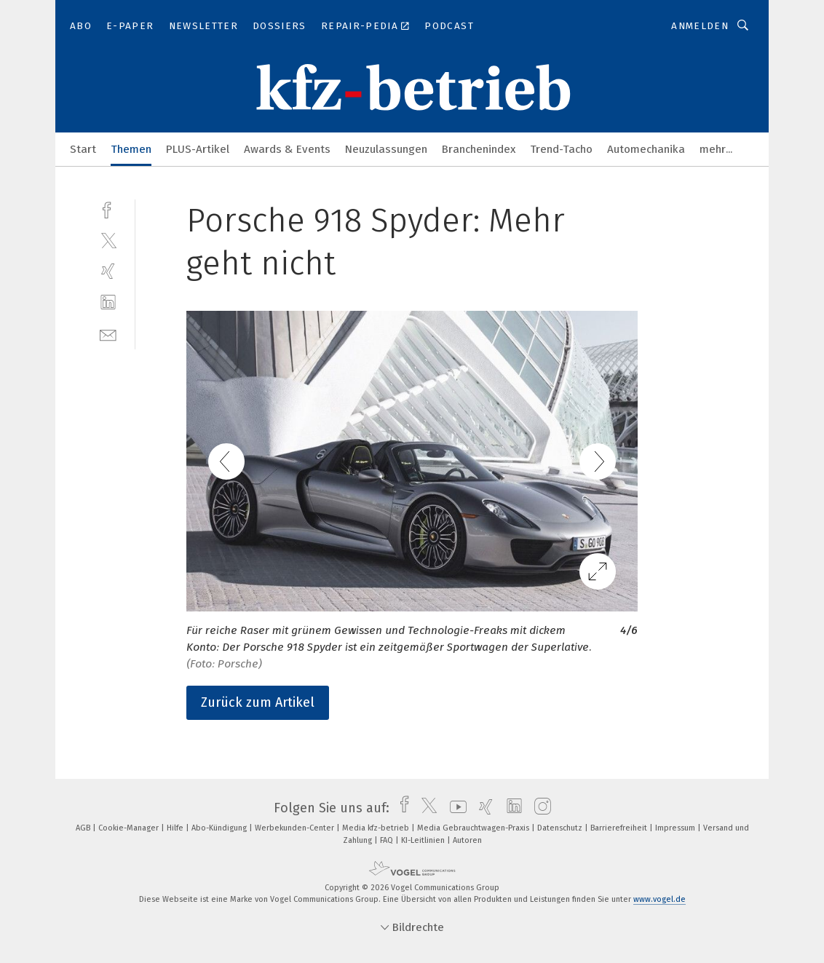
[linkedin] (108, 302)
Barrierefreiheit (619, 828)
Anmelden (700, 26)
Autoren (467, 840)
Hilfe (176, 828)
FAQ (387, 840)
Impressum (676, 828)
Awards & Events (287, 149)
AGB (84, 828)
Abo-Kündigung (220, 828)
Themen (131, 149)
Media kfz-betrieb (376, 828)
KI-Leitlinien (424, 840)
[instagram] (539, 808)
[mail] (108, 334)
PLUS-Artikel (197, 149)
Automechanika (646, 149)
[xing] (108, 271)
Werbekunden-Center (295, 828)
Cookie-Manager (129, 828)
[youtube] (455, 808)
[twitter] (108, 240)
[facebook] (108, 208)
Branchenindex (478, 149)
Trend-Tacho (561, 149)
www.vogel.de (659, 899)
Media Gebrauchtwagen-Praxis (474, 828)
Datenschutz (561, 828)
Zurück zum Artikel (257, 702)
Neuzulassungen (386, 149)
